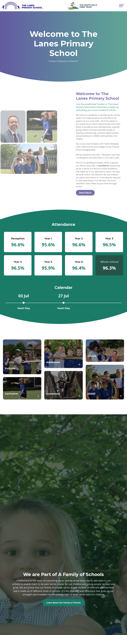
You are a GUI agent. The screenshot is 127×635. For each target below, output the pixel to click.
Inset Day (23, 308)
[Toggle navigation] (122, 6)
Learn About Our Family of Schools (63, 602)
